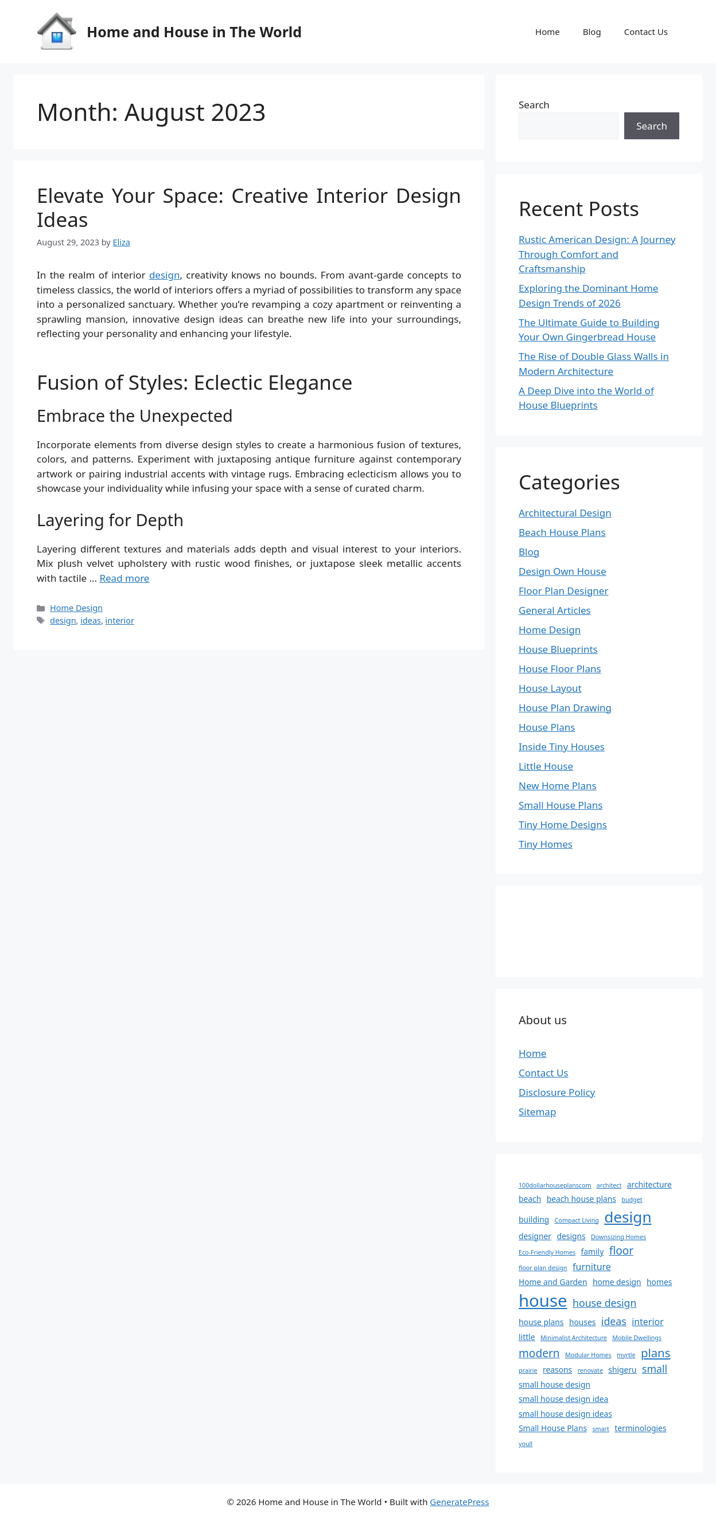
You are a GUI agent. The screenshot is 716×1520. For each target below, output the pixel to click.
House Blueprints (558, 649)
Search (534, 104)
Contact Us (646, 31)
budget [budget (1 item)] (631, 1200)
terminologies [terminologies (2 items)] (640, 1428)
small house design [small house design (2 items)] (554, 1384)
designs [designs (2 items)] (571, 1236)
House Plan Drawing (565, 707)
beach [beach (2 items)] (530, 1198)
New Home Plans (558, 785)
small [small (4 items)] (654, 1369)
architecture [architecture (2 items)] (649, 1184)
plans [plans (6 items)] (656, 1353)
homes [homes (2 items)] (659, 1281)
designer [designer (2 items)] (535, 1236)
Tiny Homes (546, 844)
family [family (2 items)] (592, 1251)
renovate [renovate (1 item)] (590, 1370)
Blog (592, 31)
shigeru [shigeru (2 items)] (622, 1369)
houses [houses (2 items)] (582, 1322)
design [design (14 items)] (627, 1216)
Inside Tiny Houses (562, 746)
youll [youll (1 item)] (525, 1444)
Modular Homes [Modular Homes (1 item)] (588, 1355)
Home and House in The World (194, 31)
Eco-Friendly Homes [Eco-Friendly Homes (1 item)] (547, 1252)
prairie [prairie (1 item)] (528, 1370)
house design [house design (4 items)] (604, 1303)
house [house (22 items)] (543, 1300)
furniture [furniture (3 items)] (592, 1266)
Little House (546, 766)
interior (120, 620)
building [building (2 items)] (534, 1219)
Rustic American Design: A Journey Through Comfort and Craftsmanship (597, 254)
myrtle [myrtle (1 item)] (626, 1355)
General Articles (555, 610)
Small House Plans (560, 805)
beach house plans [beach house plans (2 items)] (581, 1198)
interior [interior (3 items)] (648, 1321)
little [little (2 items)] (527, 1336)
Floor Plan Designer (563, 590)
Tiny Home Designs (563, 824)
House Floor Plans (560, 668)
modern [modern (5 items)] (539, 1353)
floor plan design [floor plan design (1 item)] (543, 1268)
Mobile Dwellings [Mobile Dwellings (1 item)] (636, 1338)
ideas (90, 620)
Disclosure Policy (557, 1092)
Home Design (76, 607)
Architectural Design (565, 512)
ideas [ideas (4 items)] (613, 1321)
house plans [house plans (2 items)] (541, 1322)
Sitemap (537, 1111)
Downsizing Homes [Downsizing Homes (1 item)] (618, 1237)
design (164, 274)
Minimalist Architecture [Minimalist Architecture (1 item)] (573, 1338)
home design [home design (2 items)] (617, 1281)
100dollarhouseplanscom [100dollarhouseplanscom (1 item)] (555, 1185)
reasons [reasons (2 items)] (557, 1369)
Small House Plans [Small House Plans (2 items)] (553, 1428)
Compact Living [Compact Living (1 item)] (577, 1220)
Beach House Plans (562, 532)
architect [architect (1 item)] (609, 1185)
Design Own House (562, 571)
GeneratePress (459, 1501)
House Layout (550, 688)
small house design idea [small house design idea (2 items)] (563, 1398)
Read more (124, 578)
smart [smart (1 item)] (600, 1429)
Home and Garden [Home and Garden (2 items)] (553, 1281)
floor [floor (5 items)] (621, 1250)
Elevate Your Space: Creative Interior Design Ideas (249, 207)
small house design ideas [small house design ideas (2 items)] (565, 1413)
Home (547, 31)
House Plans (547, 727)
